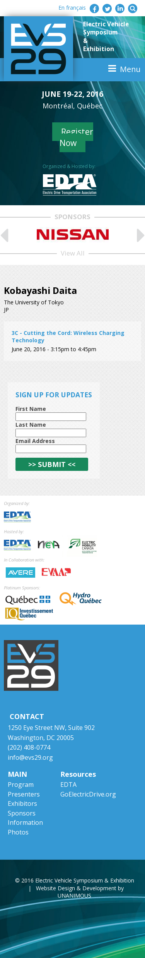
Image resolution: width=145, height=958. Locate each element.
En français (72, 7)
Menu (130, 69)
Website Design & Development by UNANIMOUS (80, 892)
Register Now (76, 137)
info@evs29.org (30, 757)
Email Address (35, 441)
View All (73, 253)
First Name (30, 408)
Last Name (30, 424)
